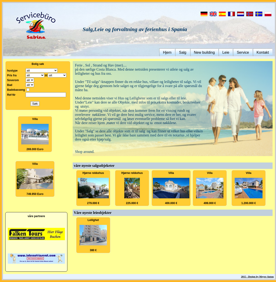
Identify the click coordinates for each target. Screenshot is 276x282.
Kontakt (263, 52)
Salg (182, 52)
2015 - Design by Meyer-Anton (257, 276)
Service (243, 52)
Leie (225, 52)
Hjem (167, 52)
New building (204, 52)
